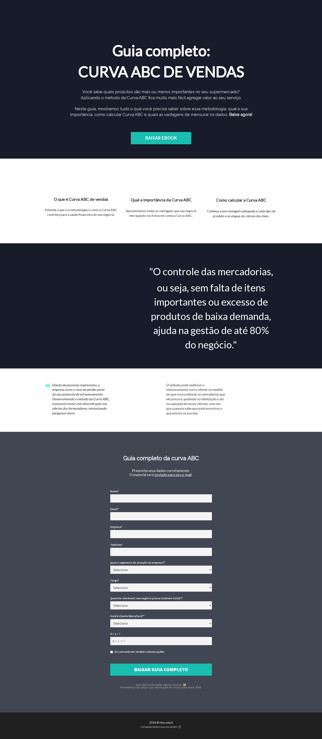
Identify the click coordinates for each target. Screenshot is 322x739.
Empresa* (116, 527)
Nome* (114, 491)
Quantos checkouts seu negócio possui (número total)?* (146, 598)
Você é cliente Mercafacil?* (127, 616)
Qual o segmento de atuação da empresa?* (138, 562)
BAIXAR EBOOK (161, 138)
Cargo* (114, 580)
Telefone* (116, 545)
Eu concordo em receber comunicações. (137, 652)
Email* (114, 509)
